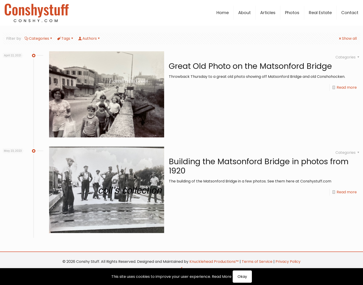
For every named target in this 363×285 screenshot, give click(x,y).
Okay (242, 276)
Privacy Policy (287, 261)
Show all (347, 38)
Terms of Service (257, 261)
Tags (65, 38)
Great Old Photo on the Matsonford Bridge (250, 66)
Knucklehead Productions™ (214, 261)
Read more (347, 87)
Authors (89, 38)
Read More (222, 276)
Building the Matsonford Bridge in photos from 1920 (259, 166)
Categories (39, 38)
